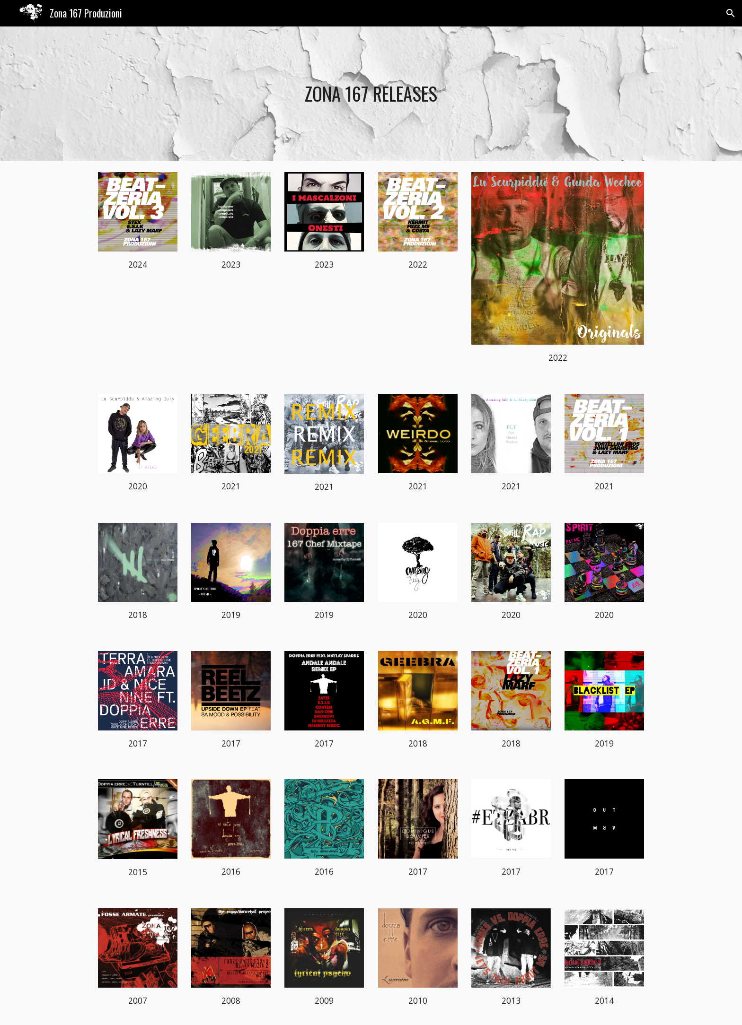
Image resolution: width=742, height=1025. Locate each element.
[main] (371, 93)
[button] (730, 13)
